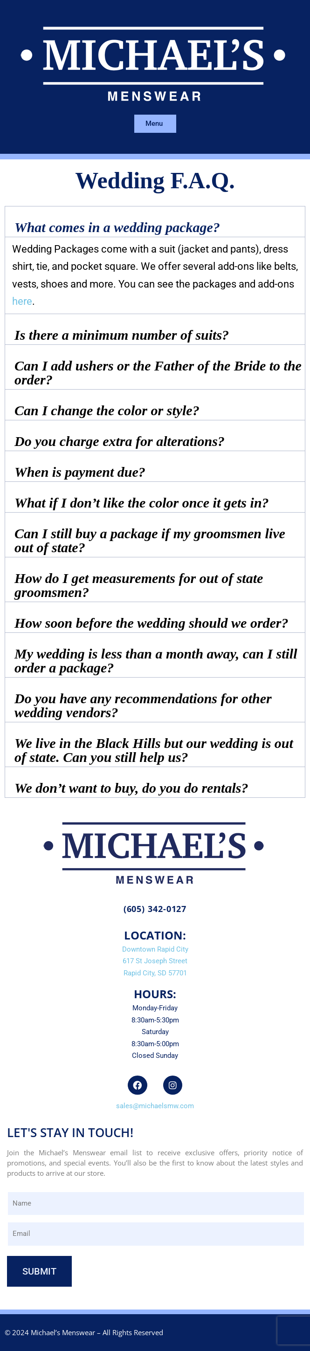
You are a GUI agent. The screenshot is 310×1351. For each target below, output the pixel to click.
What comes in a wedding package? (117, 227)
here (22, 301)
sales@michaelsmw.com (155, 1106)
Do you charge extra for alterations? (119, 441)
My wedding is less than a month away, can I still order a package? (155, 660)
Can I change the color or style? (107, 410)
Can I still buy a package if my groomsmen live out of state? (149, 540)
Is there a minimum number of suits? (121, 335)
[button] (155, 221)
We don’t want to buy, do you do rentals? (131, 788)
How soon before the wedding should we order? (151, 623)
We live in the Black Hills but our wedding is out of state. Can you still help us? (153, 750)
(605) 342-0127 (155, 908)
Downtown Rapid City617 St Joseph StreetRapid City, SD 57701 (155, 961)
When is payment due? (79, 472)
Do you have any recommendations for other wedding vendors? (143, 705)
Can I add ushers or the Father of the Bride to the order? (158, 372)
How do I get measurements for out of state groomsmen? (138, 585)
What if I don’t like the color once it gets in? (141, 502)
